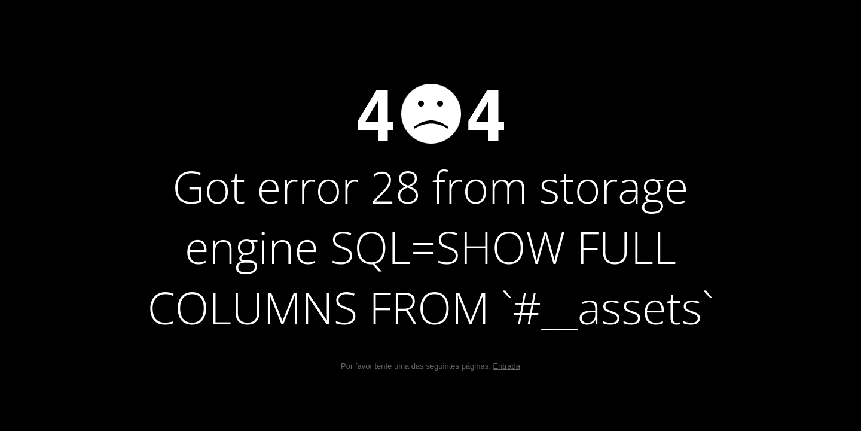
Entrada (506, 366)
